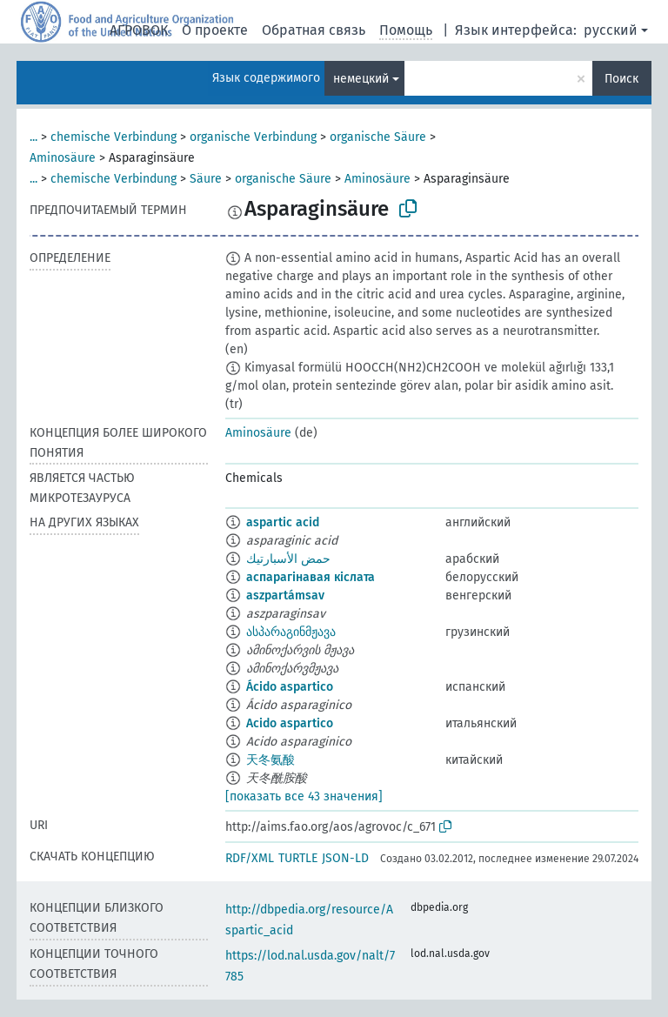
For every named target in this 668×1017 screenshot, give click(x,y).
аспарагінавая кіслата (310, 577)
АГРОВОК (139, 30)
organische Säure (378, 137)
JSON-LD (345, 858)
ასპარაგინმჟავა (291, 632)
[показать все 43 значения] (304, 796)
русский (611, 30)
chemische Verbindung (113, 137)
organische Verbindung (253, 137)
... (33, 137)
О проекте (215, 30)
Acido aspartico (289, 723)
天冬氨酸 (270, 760)
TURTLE (297, 858)
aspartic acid (282, 522)
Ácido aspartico (289, 686)
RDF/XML (249, 858)
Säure (206, 178)
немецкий (361, 78)
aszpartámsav (285, 595)
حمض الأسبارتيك (288, 559)
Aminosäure (63, 158)
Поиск (621, 78)
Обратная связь (313, 30)
